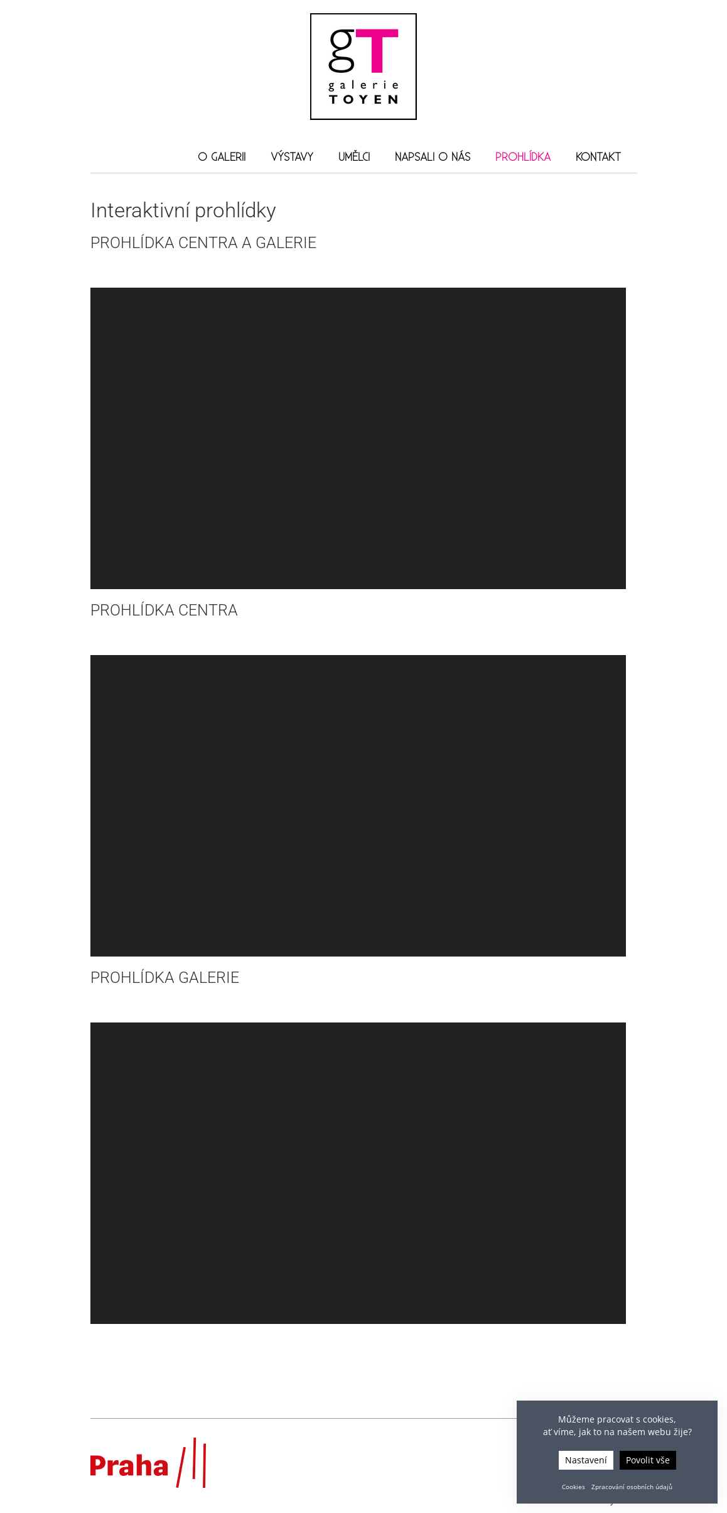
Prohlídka (523, 157)
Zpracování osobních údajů (631, 1486)
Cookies (573, 1486)
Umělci (354, 157)
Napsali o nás (432, 157)
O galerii (221, 157)
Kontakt (598, 157)
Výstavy (292, 157)
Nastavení (586, 1460)
